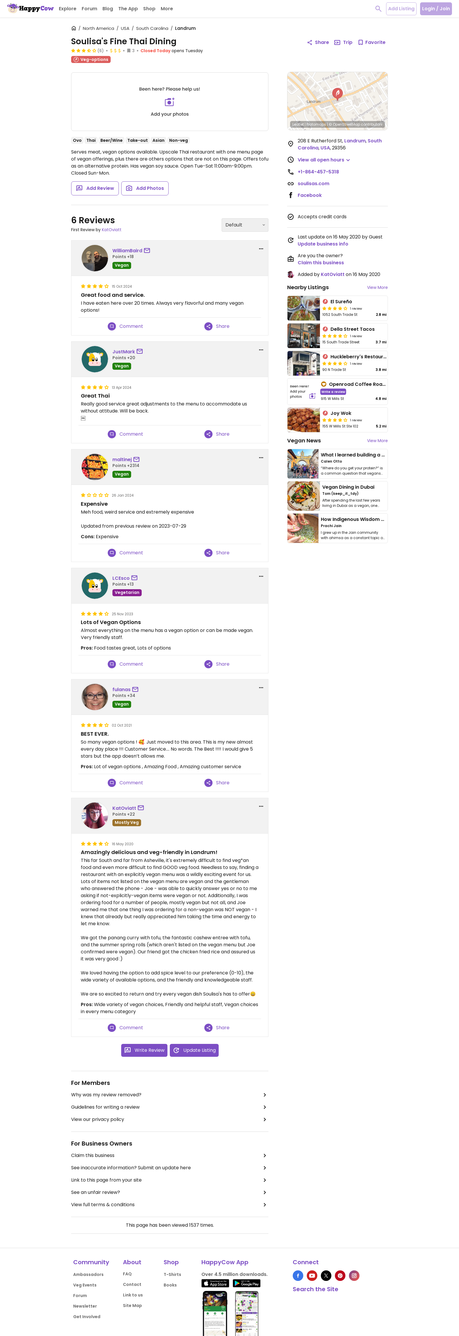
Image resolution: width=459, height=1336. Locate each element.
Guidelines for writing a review (169, 1107)
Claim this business (169, 1155)
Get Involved (86, 1317)
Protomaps (316, 124)
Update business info (323, 244)
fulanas (121, 689)
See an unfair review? (169, 1192)
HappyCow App (225, 1262)
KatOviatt (111, 230)
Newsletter (85, 1306)
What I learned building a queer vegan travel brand (382, 454)
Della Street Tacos (352, 329)
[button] (337, 94)
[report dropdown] (261, 248)
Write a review (333, 391)
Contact (132, 1284)
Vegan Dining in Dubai (348, 487)
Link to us (133, 1295)
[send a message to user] (148, 250)
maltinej (122, 459)
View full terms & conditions (169, 1204)
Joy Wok (340, 413)
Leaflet (298, 124)
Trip (343, 42)
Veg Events (85, 1285)
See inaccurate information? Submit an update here (169, 1167)
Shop (171, 1262)
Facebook (310, 195)
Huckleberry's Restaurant (360, 356)
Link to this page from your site (169, 1180)
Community (91, 1262)
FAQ (127, 1274)
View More (377, 287)
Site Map (132, 1305)
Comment (125, 326)
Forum (80, 1295)
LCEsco (121, 578)
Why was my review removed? (169, 1094)
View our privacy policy (169, 1119)
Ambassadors (88, 1274)
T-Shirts (172, 1274)
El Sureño (341, 301)
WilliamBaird (127, 250)
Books (170, 1285)
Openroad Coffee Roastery (362, 384)
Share (217, 326)
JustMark (123, 351)
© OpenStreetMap (344, 124)
